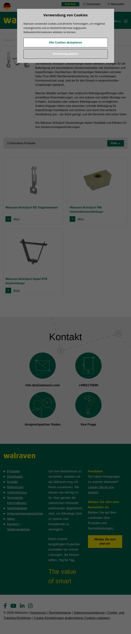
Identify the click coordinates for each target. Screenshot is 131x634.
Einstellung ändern (65, 53)
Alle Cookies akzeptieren (65, 42)
